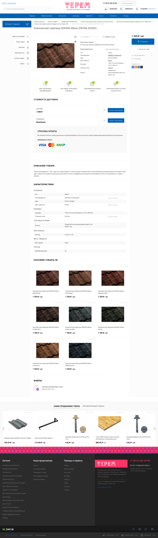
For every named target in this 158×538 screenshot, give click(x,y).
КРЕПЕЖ (5, 518)
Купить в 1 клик (143, 49)
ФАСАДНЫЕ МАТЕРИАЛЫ (10, 469)
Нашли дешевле (138, 55)
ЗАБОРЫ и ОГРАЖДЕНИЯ (10, 490)
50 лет (110, 60)
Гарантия (89, 16)
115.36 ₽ (39, 442)
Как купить (62, 16)
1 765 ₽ (47, 298)
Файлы (24, 64)
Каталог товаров (17, 24)
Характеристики (22, 53)
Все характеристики (112, 49)
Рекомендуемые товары (40, 476)
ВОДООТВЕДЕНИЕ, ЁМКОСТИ (11, 514)
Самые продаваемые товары (67, 406)
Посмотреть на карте (104, 487)
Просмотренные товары (93, 406)
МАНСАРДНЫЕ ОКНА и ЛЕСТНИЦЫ (13, 500)
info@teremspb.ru (142, 465)
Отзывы (126, 16)
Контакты (113, 16)
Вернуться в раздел (20, 36)
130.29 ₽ (9, 442)
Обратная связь (46, 16)
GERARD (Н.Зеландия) (114, 55)
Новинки (35, 465)
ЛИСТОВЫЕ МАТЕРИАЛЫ (10, 486)
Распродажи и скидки (40, 472)
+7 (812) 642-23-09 (26, 535)
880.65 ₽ (101, 442)
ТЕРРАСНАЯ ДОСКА (8, 479)
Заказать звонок (127, 3)
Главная (32, 16)
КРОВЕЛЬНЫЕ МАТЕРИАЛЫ (10, 465)
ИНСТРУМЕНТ (6, 504)
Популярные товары (39, 469)
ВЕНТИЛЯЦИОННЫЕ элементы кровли (14, 493)
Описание (24, 47)
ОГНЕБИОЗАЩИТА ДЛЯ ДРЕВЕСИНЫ (13, 511)
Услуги (101, 16)
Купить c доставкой (116, 110)
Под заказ (136, 59)
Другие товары (112, 198)
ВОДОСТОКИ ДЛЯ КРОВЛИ (10, 507)
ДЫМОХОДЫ (6, 497)
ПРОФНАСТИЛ (6, 472)
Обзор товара (22, 42)
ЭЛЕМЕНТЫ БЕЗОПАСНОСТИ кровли (13, 483)
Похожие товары (21, 58)
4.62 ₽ (69, 442)
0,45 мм (110, 68)
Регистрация (11, 3)
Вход (4, 3)
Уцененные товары (39, 479)
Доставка (76, 16)
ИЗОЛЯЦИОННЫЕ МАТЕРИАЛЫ (12, 476)
